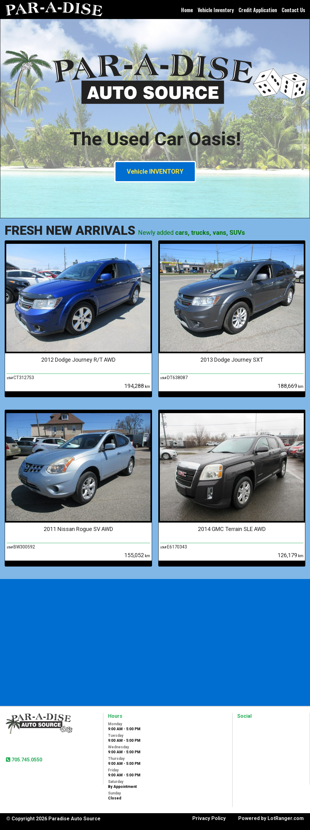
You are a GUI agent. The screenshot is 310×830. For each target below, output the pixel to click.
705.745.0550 (26, 760)
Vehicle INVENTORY (155, 171)
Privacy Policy (209, 818)
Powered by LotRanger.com (271, 818)
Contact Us (293, 10)
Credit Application (258, 10)
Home (187, 10)
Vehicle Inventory (216, 10)
